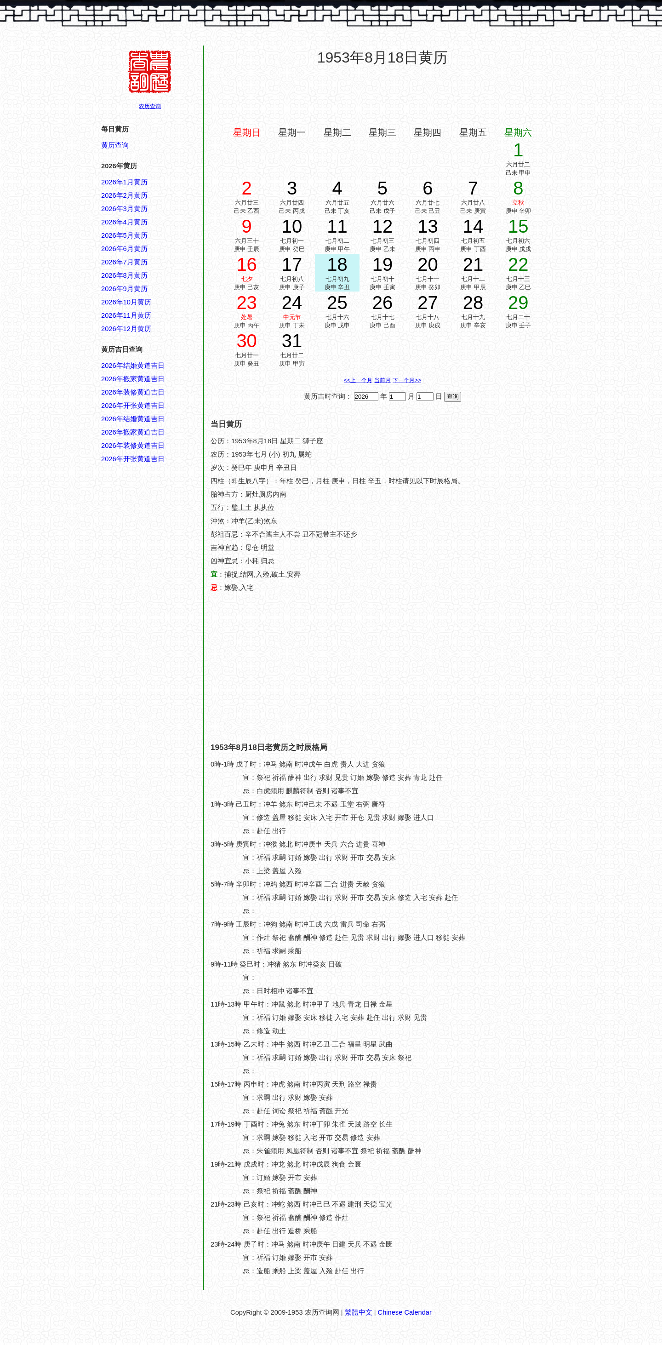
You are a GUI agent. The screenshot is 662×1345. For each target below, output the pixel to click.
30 (246, 341)
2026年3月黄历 (124, 208)
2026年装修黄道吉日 (133, 392)
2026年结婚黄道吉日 (133, 365)
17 (292, 264)
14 (473, 226)
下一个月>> (407, 380)
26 (382, 302)
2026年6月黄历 (124, 248)
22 (518, 264)
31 (292, 341)
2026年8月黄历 (124, 275)
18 (337, 264)
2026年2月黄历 (124, 195)
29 (518, 302)
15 (518, 226)
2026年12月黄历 (126, 328)
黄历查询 (115, 145)
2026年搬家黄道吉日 (133, 379)
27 (427, 302)
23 (246, 302)
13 (427, 226)
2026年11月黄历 (126, 315)
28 (473, 302)
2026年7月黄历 (124, 262)
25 (337, 302)
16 (246, 264)
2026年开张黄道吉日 (133, 405)
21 (473, 264)
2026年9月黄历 (124, 288)
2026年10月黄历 (126, 302)
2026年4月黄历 (124, 222)
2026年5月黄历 (124, 235)
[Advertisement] (382, 96)
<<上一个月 (358, 380)
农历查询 (150, 106)
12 (382, 226)
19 (382, 264)
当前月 (382, 380)
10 (292, 226)
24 (292, 302)
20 (427, 264)
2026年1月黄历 (124, 182)
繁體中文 (358, 1312)
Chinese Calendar (405, 1312)
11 (337, 226)
